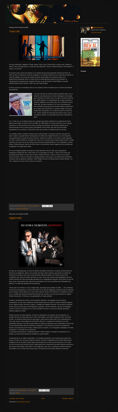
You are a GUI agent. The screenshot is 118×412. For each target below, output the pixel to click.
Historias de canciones (22, 208)
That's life (14, 31)
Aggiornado (15, 217)
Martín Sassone (98, 27)
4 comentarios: (32, 390)
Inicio (43, 398)
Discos (17, 393)
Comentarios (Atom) (24, 402)
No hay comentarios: (33, 206)
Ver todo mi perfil (96, 32)
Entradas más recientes (17, 398)
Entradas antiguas (67, 398)
